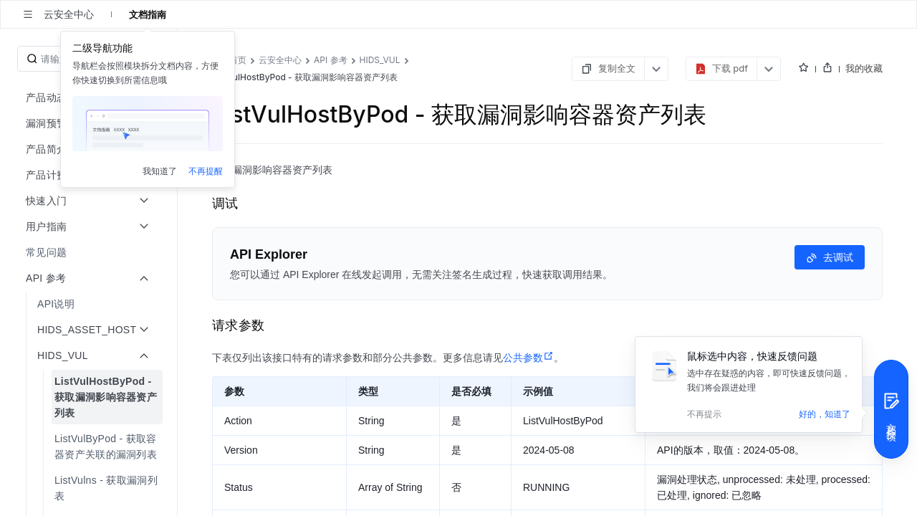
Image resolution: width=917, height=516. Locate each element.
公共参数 (528, 357)
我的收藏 (864, 68)
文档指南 (147, 14)
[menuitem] (90, 252)
